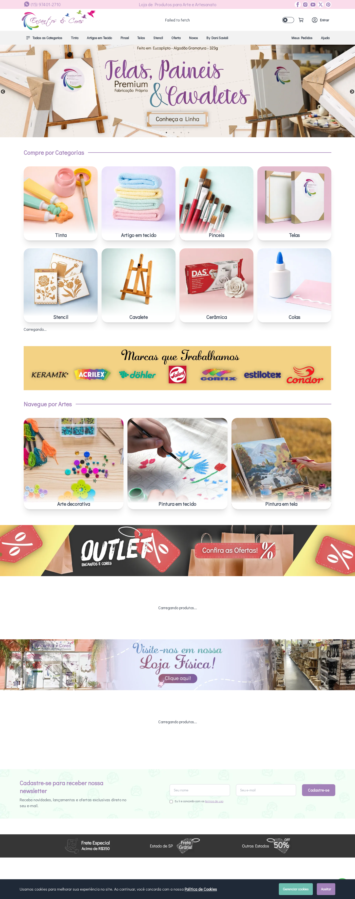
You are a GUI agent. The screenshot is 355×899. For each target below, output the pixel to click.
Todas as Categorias (44, 37)
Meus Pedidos (302, 37)
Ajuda (325, 37)
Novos (193, 37)
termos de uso (214, 698)
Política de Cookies (201, 889)
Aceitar (326, 889)
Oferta (176, 37)
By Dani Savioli (217, 37)
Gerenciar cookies (296, 889)
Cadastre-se (318, 687)
